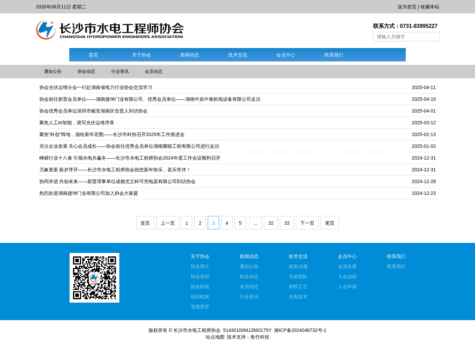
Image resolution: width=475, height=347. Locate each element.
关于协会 (141, 54)
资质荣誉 (200, 306)
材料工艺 (298, 286)
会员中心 (285, 54)
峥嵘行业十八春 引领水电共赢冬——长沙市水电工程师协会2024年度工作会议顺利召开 (130, 158)
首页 (93, 54)
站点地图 (215, 337)
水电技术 (298, 296)
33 (287, 223)
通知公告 (53, 71)
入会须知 (347, 276)
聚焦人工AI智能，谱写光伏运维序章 (76, 122)
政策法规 (298, 266)
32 (271, 223)
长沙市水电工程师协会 (197, 330)
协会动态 (86, 71)
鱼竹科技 (259, 337)
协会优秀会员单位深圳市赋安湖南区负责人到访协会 (93, 111)
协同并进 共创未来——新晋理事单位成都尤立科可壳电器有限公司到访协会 (117, 181)
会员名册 (347, 266)
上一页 (168, 223)
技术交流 (237, 54)
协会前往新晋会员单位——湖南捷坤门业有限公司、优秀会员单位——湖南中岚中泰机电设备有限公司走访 (150, 99)
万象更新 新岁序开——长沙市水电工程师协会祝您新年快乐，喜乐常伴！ (115, 169)
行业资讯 (120, 71)
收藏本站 (430, 6)
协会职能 (200, 286)
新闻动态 (189, 54)
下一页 (307, 223)
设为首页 (407, 6)
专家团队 (298, 276)
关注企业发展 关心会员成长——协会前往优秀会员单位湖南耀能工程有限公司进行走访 (129, 146)
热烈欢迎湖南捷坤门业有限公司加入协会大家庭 (88, 193)
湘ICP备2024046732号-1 (300, 330)
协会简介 (200, 266)
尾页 (329, 223)
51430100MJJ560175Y (247, 330)
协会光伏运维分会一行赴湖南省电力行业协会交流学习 (95, 87)
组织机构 (200, 296)
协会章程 (200, 276)
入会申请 (347, 286)
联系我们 (333, 54)
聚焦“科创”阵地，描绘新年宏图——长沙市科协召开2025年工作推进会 (112, 134)
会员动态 (153, 71)
